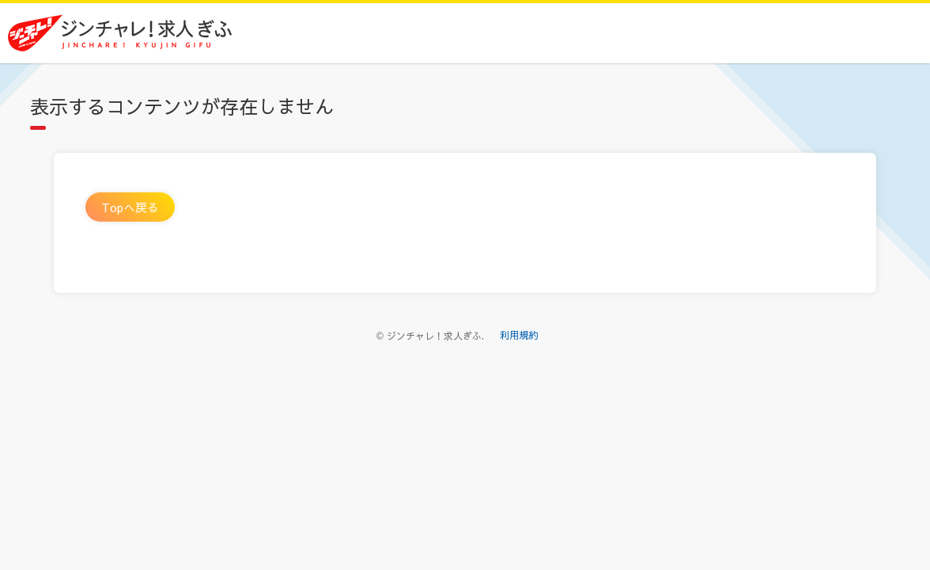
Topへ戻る (130, 207)
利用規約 (519, 335)
